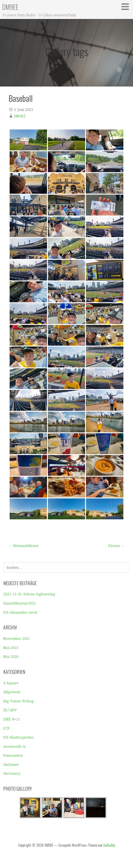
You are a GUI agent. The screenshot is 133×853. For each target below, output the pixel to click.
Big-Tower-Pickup (18, 701)
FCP (6, 728)
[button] (126, 6)
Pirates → (116, 546)
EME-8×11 (11, 719)
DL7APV (10, 710)
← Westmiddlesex (23, 546)
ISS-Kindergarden (18, 737)
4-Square (11, 683)
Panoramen (13, 755)
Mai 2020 (10, 657)
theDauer (11, 765)
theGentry (11, 773)
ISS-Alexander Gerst (20, 612)
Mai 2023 (10, 648)
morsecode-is (14, 746)
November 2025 (16, 639)
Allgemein (11, 692)
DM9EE (10, 7)
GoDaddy (109, 845)
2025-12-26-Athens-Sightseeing (29, 594)
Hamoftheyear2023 (19, 603)
